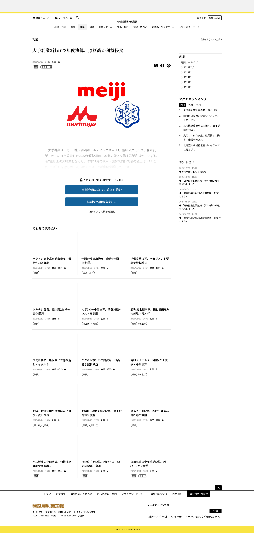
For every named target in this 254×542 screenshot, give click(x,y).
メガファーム (105, 35)
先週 (190, 114)
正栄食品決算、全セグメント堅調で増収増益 (149, 270)
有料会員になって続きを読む (102, 199)
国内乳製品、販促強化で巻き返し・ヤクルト (52, 371)
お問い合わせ (199, 502)
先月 (198, 114)
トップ (47, 502)
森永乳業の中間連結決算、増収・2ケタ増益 (148, 473)
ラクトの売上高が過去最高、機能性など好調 (52, 270)
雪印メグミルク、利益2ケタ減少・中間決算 (148, 371)
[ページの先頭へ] (218, 496)
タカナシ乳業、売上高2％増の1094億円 (51, 321)
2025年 (187, 81)
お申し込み (214, 28)
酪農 (73, 35)
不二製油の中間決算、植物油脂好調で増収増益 (52, 473)
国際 (91, 35)
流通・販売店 (140, 35)
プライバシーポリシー (133, 502)
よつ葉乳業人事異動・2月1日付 (200, 119)
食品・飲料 (123, 35)
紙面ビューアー (41, 28)
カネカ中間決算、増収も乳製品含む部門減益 (149, 422)
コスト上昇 (215, 48)
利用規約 (177, 502)
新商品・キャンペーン (163, 35)
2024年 (187, 86)
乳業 (82, 35)
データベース (63, 28)
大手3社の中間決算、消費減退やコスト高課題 (101, 321)
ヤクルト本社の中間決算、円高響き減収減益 (100, 371)
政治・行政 (60, 35)
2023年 (187, 91)
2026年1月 (189, 76)
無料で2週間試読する (101, 211)
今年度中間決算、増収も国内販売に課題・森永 (100, 473)
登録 (215, 520)
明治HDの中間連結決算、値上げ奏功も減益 (101, 422)
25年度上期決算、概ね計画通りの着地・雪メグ (149, 321)
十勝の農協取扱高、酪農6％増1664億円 (100, 270)
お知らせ (185, 171)
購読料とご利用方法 (81, 502)
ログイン (201, 28)
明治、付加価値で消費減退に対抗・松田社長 (52, 422)
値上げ (86, 332)
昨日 (182, 114)
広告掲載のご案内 (107, 502)
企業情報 (61, 502)
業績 (204, 48)
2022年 (187, 96)
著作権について (159, 502)
